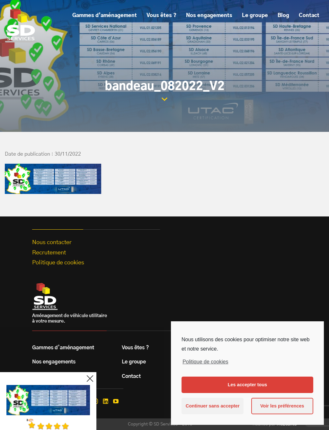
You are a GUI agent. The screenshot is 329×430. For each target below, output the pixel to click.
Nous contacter (52, 242)
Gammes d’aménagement (104, 15)
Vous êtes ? (161, 15)
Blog (283, 15)
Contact (309, 15)
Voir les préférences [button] (282, 405)
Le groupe (255, 15)
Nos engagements (209, 15)
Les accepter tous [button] (247, 384)
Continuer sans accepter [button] (213, 405)
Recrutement (49, 253)
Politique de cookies (205, 361)
